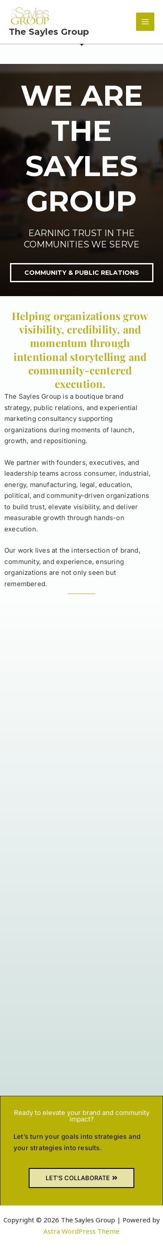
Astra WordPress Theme (81, 1231)
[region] (81, 180)
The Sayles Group (49, 32)
